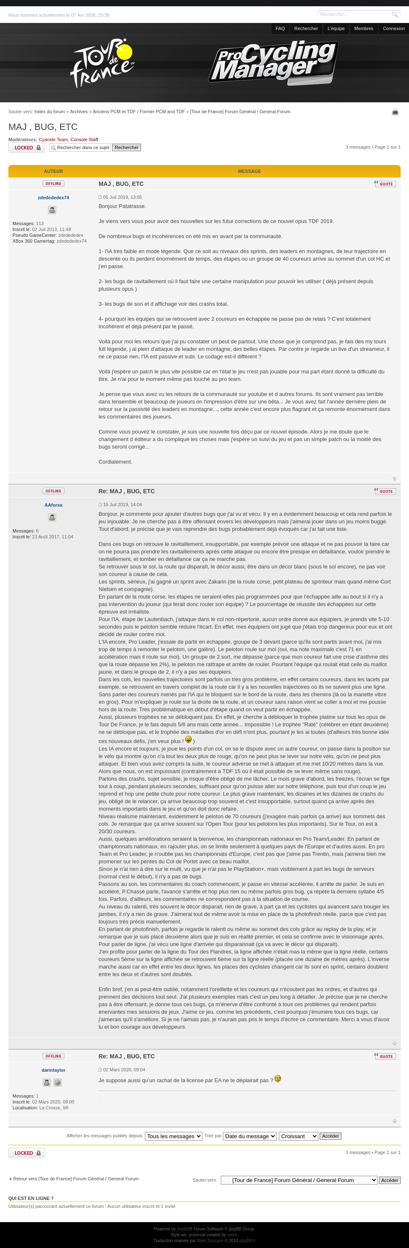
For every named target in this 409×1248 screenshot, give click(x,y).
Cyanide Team (53, 139)
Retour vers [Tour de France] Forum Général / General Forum (76, 1178)
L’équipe (336, 28)
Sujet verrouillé (26, 147)
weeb (232, 1235)
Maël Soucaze (210, 1240)
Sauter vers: (204, 1179)
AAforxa (54, 504)
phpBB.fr (248, 1240)
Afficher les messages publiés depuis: (134, 1135)
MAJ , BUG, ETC (43, 127)
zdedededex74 (53, 197)
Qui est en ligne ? (31, 1198)
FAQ (280, 28)
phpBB (183, 1229)
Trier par (240, 1135)
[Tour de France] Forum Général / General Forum (240, 111)
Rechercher (306, 28)
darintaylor (54, 1070)
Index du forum (49, 111)
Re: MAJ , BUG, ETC (126, 491)
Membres (364, 28)
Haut (394, 478)
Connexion (394, 28)
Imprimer (396, 112)
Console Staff (84, 139)
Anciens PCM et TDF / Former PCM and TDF (139, 111)
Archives (79, 111)
